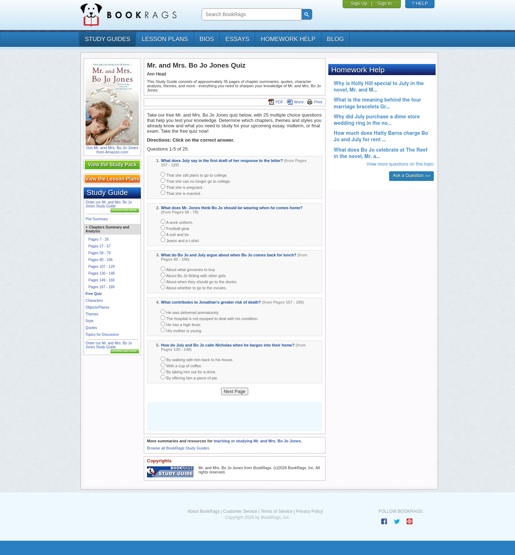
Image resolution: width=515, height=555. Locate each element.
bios (207, 39)
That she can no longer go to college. (196, 180)
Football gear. (175, 228)
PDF (275, 102)
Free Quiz (93, 294)
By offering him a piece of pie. (189, 377)
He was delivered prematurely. (190, 312)
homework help (288, 39)
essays (237, 39)
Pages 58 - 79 (99, 253)
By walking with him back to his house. (197, 359)
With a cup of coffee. (181, 365)
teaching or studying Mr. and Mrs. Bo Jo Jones (257, 441)
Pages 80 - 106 (100, 260)
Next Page (235, 391)
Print (314, 102)
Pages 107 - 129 (101, 267)
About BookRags (203, 511)
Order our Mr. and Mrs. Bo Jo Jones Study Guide (108, 204)
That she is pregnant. (182, 187)
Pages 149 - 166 (101, 280)
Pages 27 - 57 (99, 246)
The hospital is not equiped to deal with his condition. (209, 318)
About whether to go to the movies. (194, 287)
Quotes (91, 328)
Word (295, 102)
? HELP (420, 3)
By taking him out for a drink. (188, 371)
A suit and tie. (175, 234)
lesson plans (165, 39)
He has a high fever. (181, 324)
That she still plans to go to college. (194, 174)
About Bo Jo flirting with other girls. (194, 275)
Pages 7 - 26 (98, 239)
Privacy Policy (309, 511)
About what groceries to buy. (188, 269)
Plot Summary (96, 219)
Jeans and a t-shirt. (180, 240)
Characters (94, 301)
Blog (335, 39)
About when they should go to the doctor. (199, 281)
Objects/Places (97, 307)
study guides (107, 39)
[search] (250, 14)
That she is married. (181, 193)
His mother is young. (181, 330)
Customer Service (240, 511)
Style (89, 321)
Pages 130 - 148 (101, 273)
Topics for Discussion (102, 335)
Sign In (384, 3)
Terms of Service (277, 511)
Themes (91, 314)
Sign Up (359, 3)
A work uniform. (177, 222)
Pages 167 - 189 (101, 287)
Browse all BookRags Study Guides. (178, 448)
